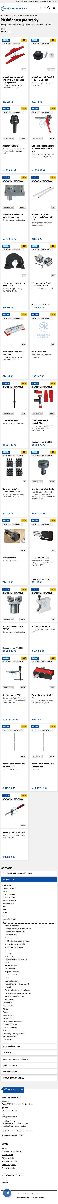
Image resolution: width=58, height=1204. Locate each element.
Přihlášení (44, 1)
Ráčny (5, 916)
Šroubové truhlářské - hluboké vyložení (18, 929)
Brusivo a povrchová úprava (15, 1059)
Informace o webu (37, 1197)
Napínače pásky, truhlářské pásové (17, 984)
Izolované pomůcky (9, 1037)
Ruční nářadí (5, 15)
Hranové (8, 987)
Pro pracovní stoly (11, 965)
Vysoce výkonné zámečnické (15, 944)
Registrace (33, 1)
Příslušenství (9, 999)
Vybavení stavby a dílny (13, 1078)
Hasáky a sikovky (9, 894)
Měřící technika (10, 1065)
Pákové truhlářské (11, 935)
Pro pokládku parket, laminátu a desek (18, 993)
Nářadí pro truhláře (9, 897)
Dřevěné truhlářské (11, 975)
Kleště (5, 891)
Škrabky (5, 1030)
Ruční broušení (8, 1018)
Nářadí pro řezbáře (9, 900)
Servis (4, 1148)
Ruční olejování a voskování (12, 1021)
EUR (25, 1)
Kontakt (53, 1)
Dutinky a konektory (10, 1027)
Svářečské (8, 950)
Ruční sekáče (7, 1003)
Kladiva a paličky (8, 1006)
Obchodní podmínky (21, 1197)
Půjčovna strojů (8, 1158)
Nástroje (7, 1053)
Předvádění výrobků (9, 1161)
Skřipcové (8, 953)
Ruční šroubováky (9, 888)
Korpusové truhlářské (12, 972)
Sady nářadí (7, 885)
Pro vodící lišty (10, 968)
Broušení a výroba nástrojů (12, 1151)
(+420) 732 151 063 (9, 1111)
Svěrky (15, 15)
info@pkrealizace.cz (9, 1117)
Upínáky (8, 962)
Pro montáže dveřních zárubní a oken (18, 990)
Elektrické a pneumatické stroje (17, 873)
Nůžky (5, 913)
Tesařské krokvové (11, 938)
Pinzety (5, 1012)
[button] (42, 8)
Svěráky (7, 978)
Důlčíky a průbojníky (10, 1024)
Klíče (4, 906)
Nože (4, 910)
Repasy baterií (7, 1155)
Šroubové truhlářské (12, 926)
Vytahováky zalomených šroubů (14, 1034)
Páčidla (5, 1009)
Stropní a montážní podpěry (14, 996)
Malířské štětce (8, 903)
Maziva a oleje (8, 1015)
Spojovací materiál (11, 1046)
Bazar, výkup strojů (9, 1165)
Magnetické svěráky (12, 981)
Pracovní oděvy (10, 1072)
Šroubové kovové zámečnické (15, 932)
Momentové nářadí (9, 919)
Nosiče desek (9, 956)
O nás (4, 1179)
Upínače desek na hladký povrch (16, 959)
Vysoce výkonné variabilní (14, 947)
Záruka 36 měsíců (8, 1168)
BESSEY (4, 32)
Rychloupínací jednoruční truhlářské (17, 941)
